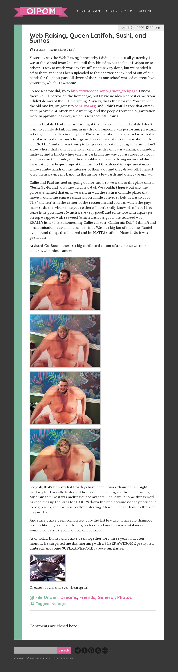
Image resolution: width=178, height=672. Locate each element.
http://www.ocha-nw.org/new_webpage (104, 91)
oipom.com (41, 12)
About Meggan (88, 11)
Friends (87, 597)
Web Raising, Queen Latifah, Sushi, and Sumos (88, 37)
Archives (146, 11)
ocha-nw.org (85, 106)
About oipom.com (120, 11)
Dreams (68, 597)
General (106, 597)
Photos (124, 597)
